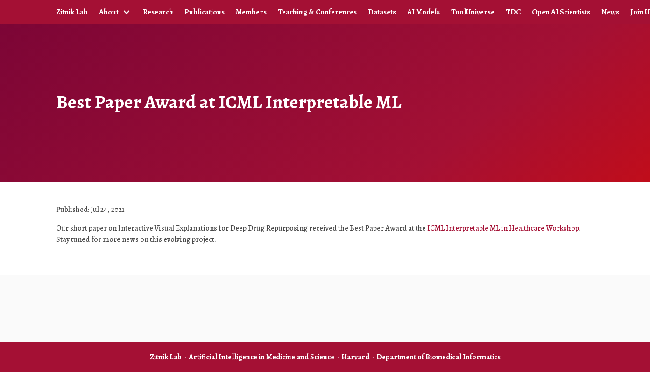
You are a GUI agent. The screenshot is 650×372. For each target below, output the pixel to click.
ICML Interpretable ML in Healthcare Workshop (503, 228)
